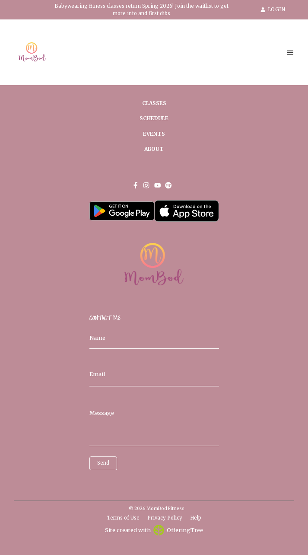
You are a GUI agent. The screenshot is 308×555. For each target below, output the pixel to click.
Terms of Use (123, 518)
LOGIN (272, 9)
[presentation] (128, 483)
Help (195, 518)
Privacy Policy (164, 518)
